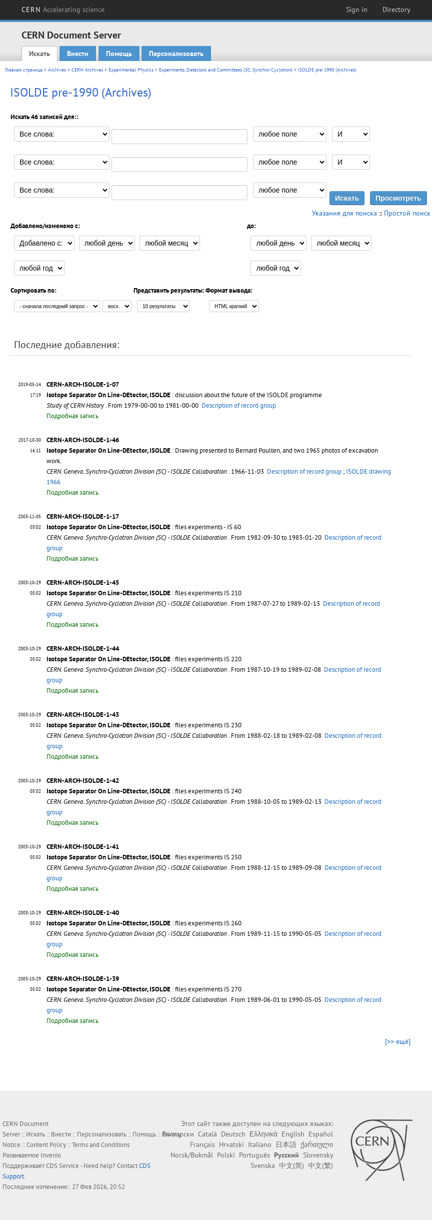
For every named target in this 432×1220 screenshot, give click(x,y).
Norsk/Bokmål (191, 1154)
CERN (63, 9)
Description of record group (239, 405)
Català (207, 1133)
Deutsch (233, 1133)
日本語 (286, 1144)
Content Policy (46, 1144)
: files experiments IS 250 (144, 857)
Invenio (50, 1155)
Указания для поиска (344, 213)
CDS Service (62, 1165)
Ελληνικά (264, 1133)
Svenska (262, 1165)
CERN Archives (87, 70)
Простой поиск (407, 213)
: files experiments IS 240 (144, 791)
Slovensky (318, 1154)
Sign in (357, 9)
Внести (77, 53)
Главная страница (23, 70)
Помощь (119, 53)
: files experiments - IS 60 (143, 527)
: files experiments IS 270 (144, 989)
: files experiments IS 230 (144, 725)
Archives (57, 70)
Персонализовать (176, 53)
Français (202, 1144)
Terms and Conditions (101, 1144)
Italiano (260, 1144)
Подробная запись (72, 416)
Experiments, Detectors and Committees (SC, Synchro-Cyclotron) (225, 70)
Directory (396, 9)
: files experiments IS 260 (144, 923)
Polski (226, 1154)
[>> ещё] (397, 1041)
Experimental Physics (131, 70)
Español (320, 1133)
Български (178, 1133)
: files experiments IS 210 (144, 593)
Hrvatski (231, 1144)
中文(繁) (320, 1165)
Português (254, 1154)
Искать (39, 53)
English (293, 1133)
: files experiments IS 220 (144, 659)
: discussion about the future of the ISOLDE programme (184, 395)
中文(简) (291, 1165)
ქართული (316, 1144)
